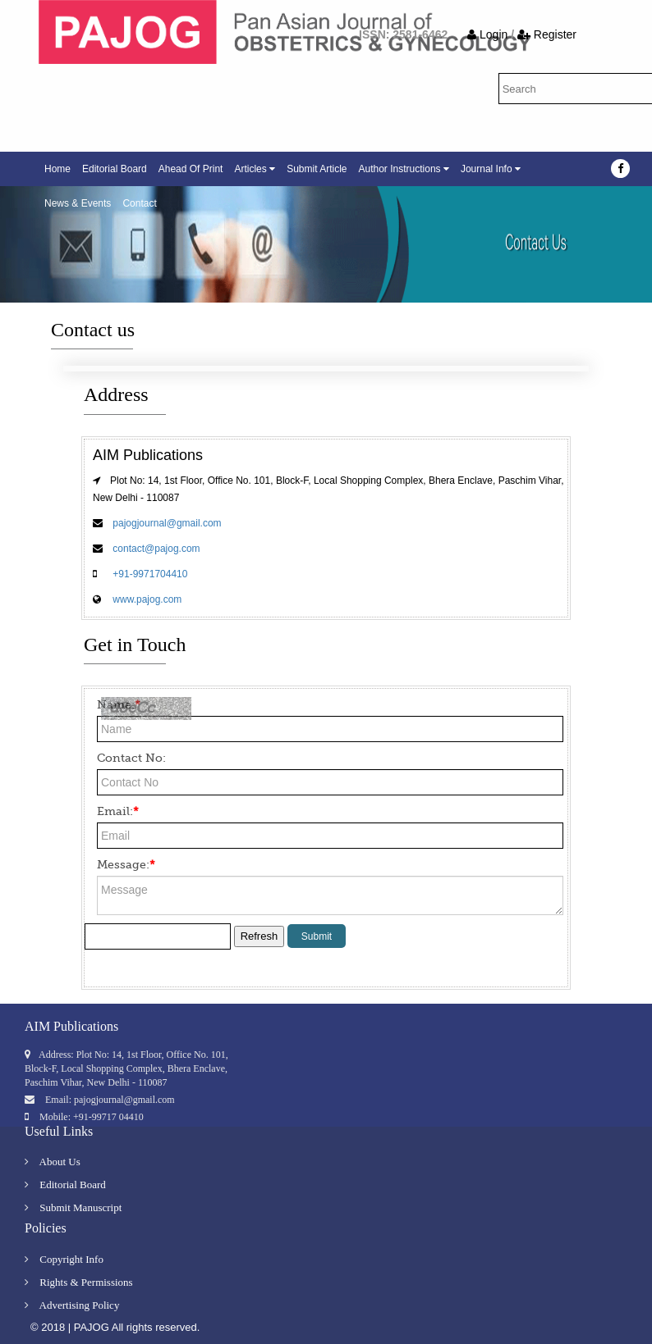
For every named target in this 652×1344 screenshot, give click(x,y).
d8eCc (131, 711)
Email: (118, 811)
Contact (139, 203)
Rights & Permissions (79, 1282)
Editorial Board (114, 169)
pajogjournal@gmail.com (166, 523)
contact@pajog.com (155, 548)
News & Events (77, 203)
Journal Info (491, 169)
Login (489, 34)
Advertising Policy (72, 1305)
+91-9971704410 (148, 574)
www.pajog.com (145, 599)
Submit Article (317, 169)
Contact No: (131, 757)
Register (546, 34)
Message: (126, 864)
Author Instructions (404, 169)
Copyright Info (64, 1259)
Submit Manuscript (73, 1207)
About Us (52, 1161)
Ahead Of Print (190, 169)
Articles (254, 169)
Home (57, 169)
